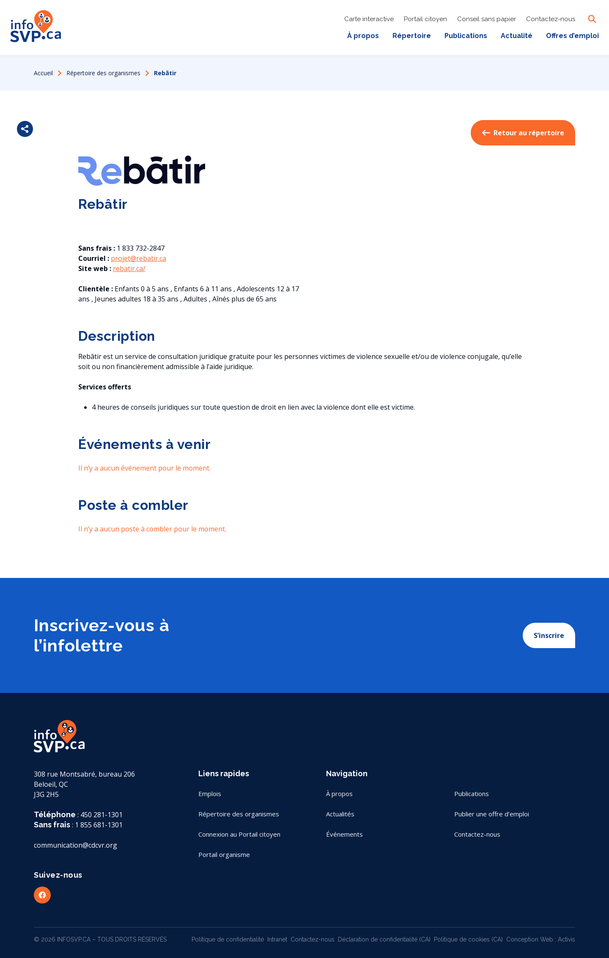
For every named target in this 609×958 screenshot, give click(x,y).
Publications (465, 36)
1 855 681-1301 (99, 824)
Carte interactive (369, 19)
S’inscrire (549, 635)
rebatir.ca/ (129, 268)
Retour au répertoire (523, 132)
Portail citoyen (425, 19)
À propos (363, 36)
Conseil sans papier (486, 19)
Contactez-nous (550, 19)
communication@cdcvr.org (75, 845)
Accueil (43, 73)
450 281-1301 (101, 814)
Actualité (516, 36)
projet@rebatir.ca (138, 258)
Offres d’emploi (572, 36)
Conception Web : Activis (540, 939)
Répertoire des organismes (103, 73)
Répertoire (411, 36)
